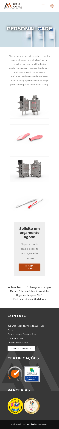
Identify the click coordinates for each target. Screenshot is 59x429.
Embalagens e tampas (38, 287)
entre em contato (29, 267)
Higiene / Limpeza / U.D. (29, 295)
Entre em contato (21, 349)
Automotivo (14, 287)
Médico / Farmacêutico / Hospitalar (29, 291)
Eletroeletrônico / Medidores (29, 299)
